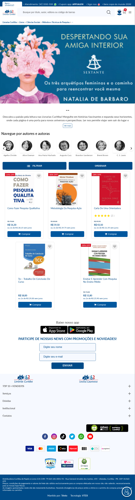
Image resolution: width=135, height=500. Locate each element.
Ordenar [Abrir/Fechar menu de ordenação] (100, 166)
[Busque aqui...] (61, 12)
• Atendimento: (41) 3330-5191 (39, 4)
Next (131, 148)
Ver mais (67, 125)
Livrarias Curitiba (10, 22)
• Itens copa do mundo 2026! (116, 4)
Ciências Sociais (33, 22)
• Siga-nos (93, 4)
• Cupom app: (71, 4)
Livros (21, 22)
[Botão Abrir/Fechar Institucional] (129, 386)
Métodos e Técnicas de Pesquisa (56, 22)
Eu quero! (67, 366)
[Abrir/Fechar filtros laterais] (34, 166)
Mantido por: (57, 495)
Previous (3, 148)
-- (72, 22)
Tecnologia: (79, 495)
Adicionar (24, 234)
